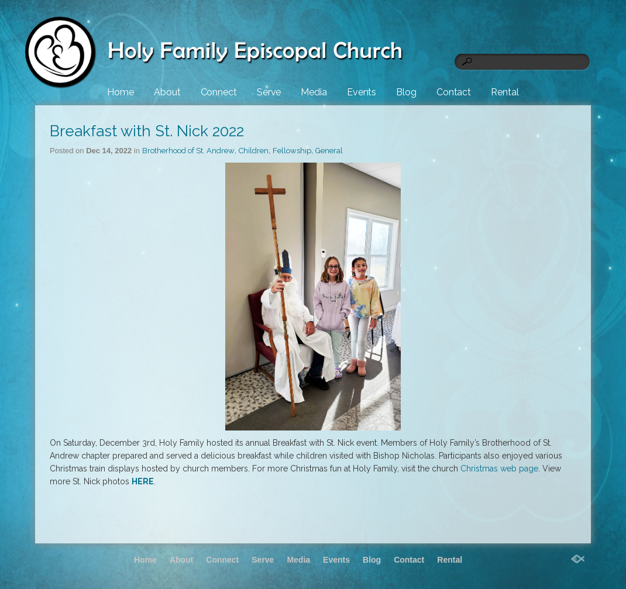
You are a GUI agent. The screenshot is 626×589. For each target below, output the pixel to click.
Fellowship (292, 150)
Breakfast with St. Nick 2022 (147, 131)
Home (120, 92)
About (167, 92)
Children (254, 150)
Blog (406, 92)
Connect (219, 92)
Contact (453, 92)
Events (361, 92)
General (329, 150)
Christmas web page (499, 468)
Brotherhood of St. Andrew (188, 150)
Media (314, 92)
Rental (504, 92)
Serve (269, 92)
